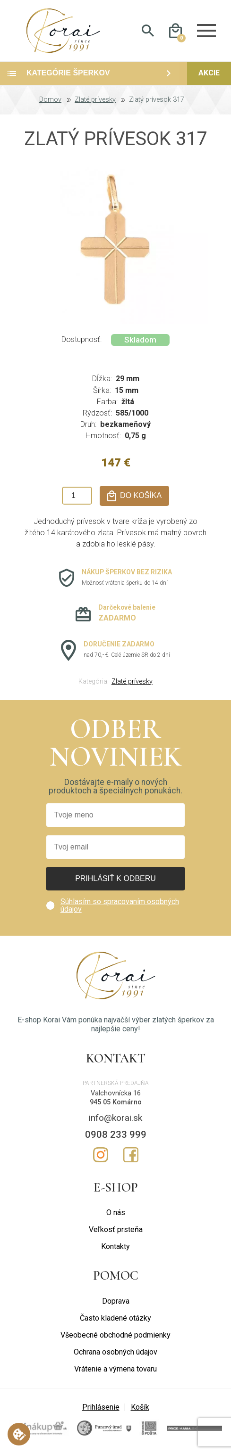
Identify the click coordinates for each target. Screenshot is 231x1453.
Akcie (209, 73)
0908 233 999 (115, 1134)
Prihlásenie (101, 1407)
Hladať (148, 31)
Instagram (100, 1154)
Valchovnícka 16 (116, 1093)
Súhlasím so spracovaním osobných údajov (119, 905)
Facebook (130, 1154)
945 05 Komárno (116, 1102)
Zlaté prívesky (95, 100)
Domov (50, 100)
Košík (140, 1407)
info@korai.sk (115, 1117)
